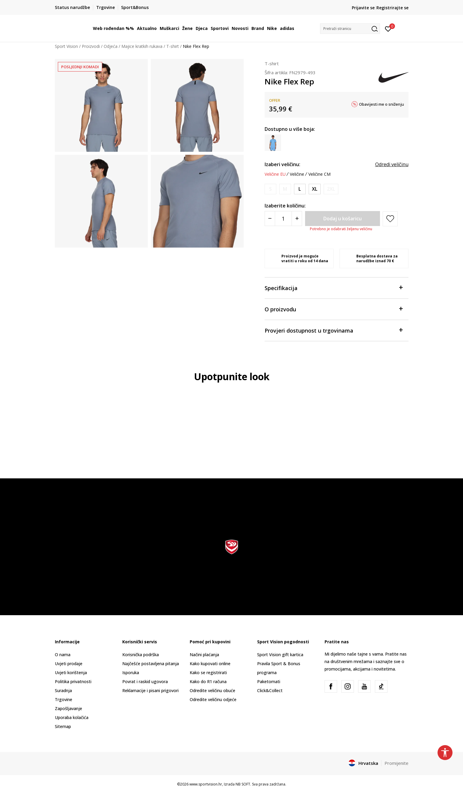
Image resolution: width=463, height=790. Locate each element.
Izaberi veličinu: (282, 164)
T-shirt (172, 46)
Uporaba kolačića (71, 717)
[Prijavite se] (388, 28)
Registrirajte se (392, 7)
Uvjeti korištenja (71, 672)
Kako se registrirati (208, 672)
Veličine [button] (297, 174)
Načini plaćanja (204, 654)
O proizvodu (333, 309)
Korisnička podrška (140, 654)
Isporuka (130, 672)
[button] (350, 28)
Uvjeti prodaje (68, 663)
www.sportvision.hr (205, 784)
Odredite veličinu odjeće (213, 699)
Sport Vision (66, 46)
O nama (62, 654)
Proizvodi (91, 46)
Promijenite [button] (396, 763)
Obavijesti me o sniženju (381, 104)
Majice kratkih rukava (141, 46)
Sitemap (63, 726)
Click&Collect (270, 690)
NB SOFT (243, 784)
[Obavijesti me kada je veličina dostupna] (270, 189)
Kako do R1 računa (208, 681)
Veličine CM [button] (319, 174)
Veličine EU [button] (275, 174)
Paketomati (268, 681)
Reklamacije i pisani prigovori (150, 690)
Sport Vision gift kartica (280, 654)
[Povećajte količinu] (297, 218)
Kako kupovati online (210, 663)
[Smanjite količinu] (270, 218)
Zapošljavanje (68, 708)
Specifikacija (333, 287)
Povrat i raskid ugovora (145, 681)
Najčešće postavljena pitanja (150, 663)
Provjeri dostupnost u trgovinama (333, 330)
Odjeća (110, 46)
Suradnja (63, 690)
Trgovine (63, 699)
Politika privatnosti (73, 681)
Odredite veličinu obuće (212, 690)
